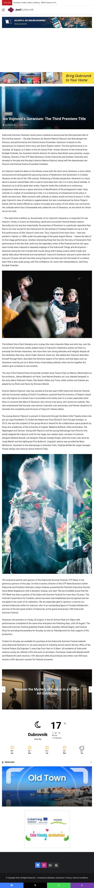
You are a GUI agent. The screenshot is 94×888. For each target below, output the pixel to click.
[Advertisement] (47, 52)
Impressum (60, 878)
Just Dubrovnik (10, 125)
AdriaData (51, 878)
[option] (47, 689)
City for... (14, 88)
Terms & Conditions (80, 878)
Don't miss (47, 683)
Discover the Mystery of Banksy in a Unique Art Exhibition (46, 691)
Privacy (69, 878)
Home (6, 88)
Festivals (22, 88)
